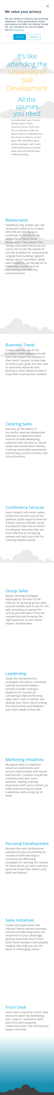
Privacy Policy (19, 30)
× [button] (47, 6)
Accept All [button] (19, 37)
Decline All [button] (34, 37)
